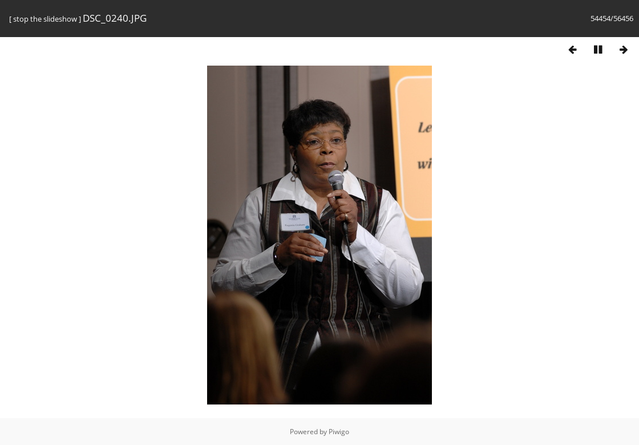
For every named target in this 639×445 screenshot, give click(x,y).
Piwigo (339, 431)
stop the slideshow (45, 19)
